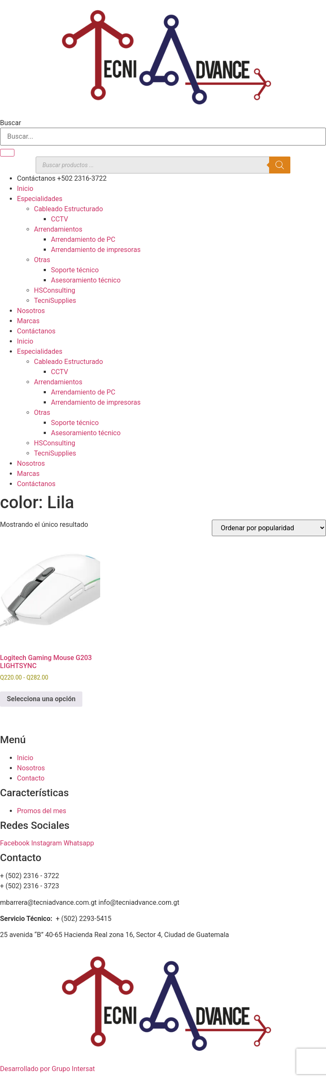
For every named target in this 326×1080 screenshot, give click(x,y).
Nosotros (31, 311)
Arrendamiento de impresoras (96, 250)
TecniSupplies (55, 301)
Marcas (28, 321)
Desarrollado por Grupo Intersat (47, 1069)
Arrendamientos (58, 229)
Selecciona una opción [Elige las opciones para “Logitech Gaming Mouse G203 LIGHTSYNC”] (41, 699)
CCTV (59, 219)
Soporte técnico (75, 270)
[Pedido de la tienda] (269, 528)
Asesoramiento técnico (86, 280)
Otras (42, 260)
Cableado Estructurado (68, 209)
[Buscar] (7, 153)
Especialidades (39, 199)
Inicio (25, 189)
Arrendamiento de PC (83, 239)
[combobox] (163, 136)
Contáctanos (36, 331)
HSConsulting (54, 290)
